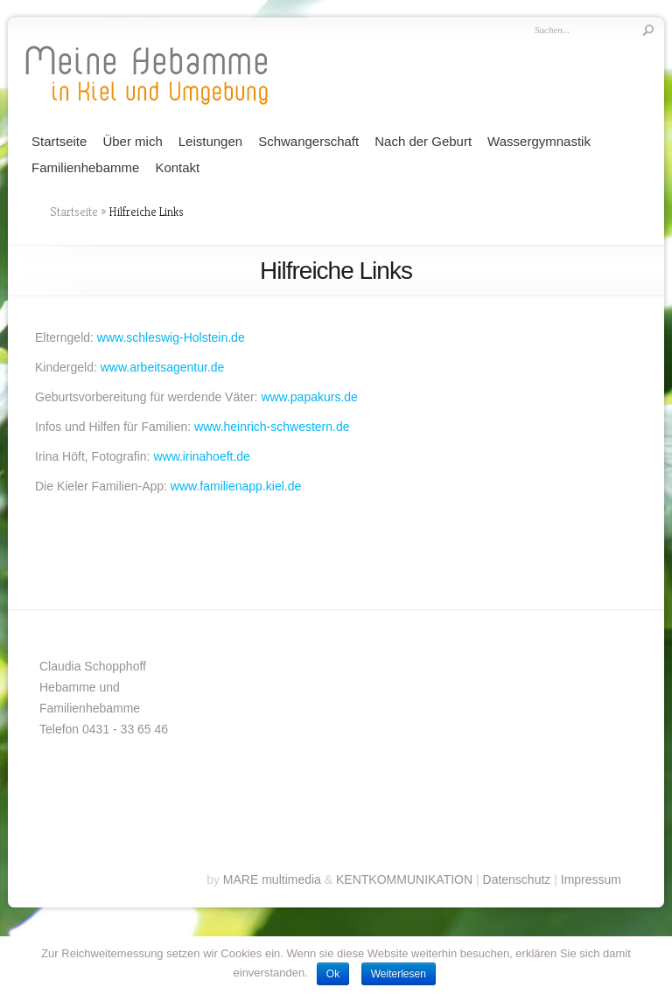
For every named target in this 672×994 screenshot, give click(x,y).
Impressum (591, 879)
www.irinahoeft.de (201, 456)
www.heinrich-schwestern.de (271, 427)
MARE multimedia (272, 879)
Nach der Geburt (423, 141)
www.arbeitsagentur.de (163, 367)
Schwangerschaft (308, 141)
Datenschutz (517, 879)
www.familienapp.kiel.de (236, 486)
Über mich (132, 141)
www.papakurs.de (309, 397)
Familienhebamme (85, 167)
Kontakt (177, 167)
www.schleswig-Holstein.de (171, 337)
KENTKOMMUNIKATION (404, 879)
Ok (333, 974)
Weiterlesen (398, 974)
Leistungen (210, 141)
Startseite (59, 141)
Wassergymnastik (539, 141)
